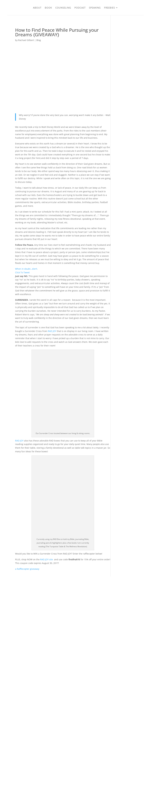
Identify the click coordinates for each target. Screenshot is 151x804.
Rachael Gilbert (26, 40)
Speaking (95, 7)
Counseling (63, 7)
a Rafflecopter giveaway (27, 568)
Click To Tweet (22, 272)
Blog (38, 40)
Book (48, 7)
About (37, 7)
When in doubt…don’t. (26, 268)
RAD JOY (52, 331)
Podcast (80, 7)
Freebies (109, 7)
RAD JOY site (46, 559)
